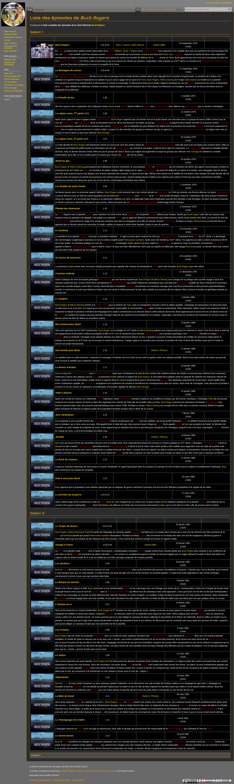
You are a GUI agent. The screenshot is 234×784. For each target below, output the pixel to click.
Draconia (109, 54)
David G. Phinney (159, 350)
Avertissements (78, 780)
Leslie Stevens (137, 45)
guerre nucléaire (175, 728)
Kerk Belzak (125, 399)
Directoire (144, 196)
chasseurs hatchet (80, 373)
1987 (60, 51)
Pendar (202, 502)
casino (147, 106)
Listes (44, 755)
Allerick (216, 427)
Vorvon (60, 315)
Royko (146, 308)
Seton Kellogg (162, 122)
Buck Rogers (98, 25)
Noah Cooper (149, 170)
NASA (111, 51)
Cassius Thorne (62, 221)
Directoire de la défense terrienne (73, 76)
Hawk (142, 535)
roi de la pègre (161, 106)
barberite (131, 214)
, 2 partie (69, 138)
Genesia (84, 236)
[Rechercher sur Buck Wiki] (208, 9)
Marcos (200, 126)
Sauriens (95, 591)
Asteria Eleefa (179, 741)
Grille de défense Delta (118, 591)
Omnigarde (212, 402)
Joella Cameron (166, 145)
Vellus (200, 610)
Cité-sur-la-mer (85, 446)
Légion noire (68, 122)
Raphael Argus (103, 119)
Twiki (128, 305)
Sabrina (130, 286)
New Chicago (103, 133)
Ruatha (89, 214)
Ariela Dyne (169, 221)
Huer (143, 80)
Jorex (184, 421)
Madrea (153, 214)
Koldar (182, 745)
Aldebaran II (84, 122)
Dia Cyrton (218, 243)
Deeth (77, 702)
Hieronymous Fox (169, 236)
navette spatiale (150, 51)
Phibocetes (99, 636)
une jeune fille (217, 639)
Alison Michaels (119, 283)
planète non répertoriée (120, 569)
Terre (156, 57)
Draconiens (178, 54)
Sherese (224, 122)
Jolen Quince (117, 126)
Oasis (75, 554)
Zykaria (84, 551)
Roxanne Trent (162, 167)
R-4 (111, 554)
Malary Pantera (127, 196)
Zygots (164, 380)
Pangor (86, 668)
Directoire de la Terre (81, 246)
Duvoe (141, 551)
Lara (136, 421)
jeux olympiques (101, 421)
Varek (58, 129)
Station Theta (102, 305)
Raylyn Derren (151, 333)
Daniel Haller (159, 45)
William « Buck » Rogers (126, 51)
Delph (144, 664)
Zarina (89, 505)
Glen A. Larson (123, 45)
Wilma (179, 424)
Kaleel (191, 83)
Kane (165, 54)
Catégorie (35, 755)
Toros (99, 399)
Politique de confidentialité (39, 780)
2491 (65, 54)
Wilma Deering (167, 80)
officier (124, 106)
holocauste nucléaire (69, 61)
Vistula (224, 80)
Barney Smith (122, 148)
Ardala (144, 54)
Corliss (149, 167)
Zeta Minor (163, 192)
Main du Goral (208, 709)
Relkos (201, 614)
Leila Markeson (210, 443)
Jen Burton (222, 192)
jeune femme (191, 106)
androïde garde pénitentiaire (143, 202)
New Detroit (193, 333)
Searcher (135, 532)
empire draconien (103, 373)
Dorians (96, 745)
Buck (111, 106)
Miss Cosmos (105, 279)
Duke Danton (191, 80)
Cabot (126, 588)
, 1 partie (69, 113)
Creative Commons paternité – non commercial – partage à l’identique (88, 771)
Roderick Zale (109, 243)
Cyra (129, 664)
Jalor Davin (183, 283)
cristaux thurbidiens (159, 636)
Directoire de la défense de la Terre (188, 129)
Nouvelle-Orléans (118, 446)
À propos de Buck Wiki (61, 780)
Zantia (119, 217)
